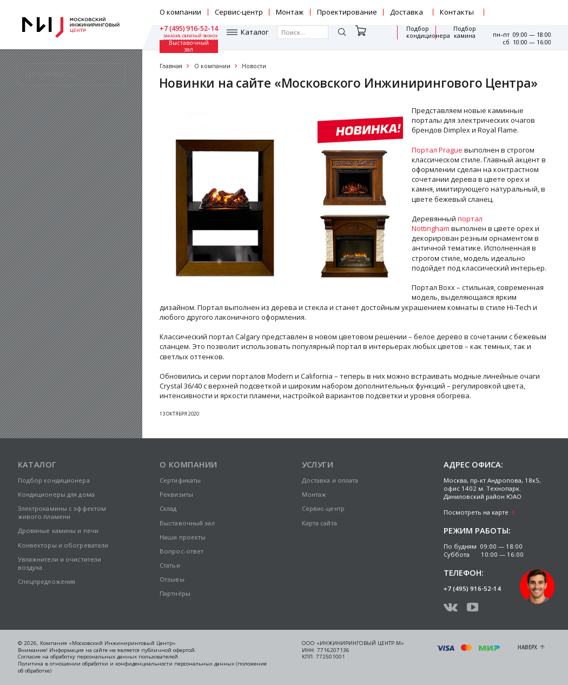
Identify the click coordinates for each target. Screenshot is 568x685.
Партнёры (175, 593)
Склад (168, 508)
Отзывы (172, 579)
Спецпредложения (47, 581)
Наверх (527, 647)
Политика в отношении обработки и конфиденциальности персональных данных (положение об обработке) (142, 667)
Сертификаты (180, 480)
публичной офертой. (168, 650)
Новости (254, 66)
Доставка (406, 12)
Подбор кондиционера (369, 37)
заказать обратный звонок (524, 16)
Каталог (187, 37)
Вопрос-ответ (181, 551)
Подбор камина (417, 37)
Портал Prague (437, 150)
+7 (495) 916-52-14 (521, 8)
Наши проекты (183, 537)
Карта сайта (319, 523)
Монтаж (289, 12)
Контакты (457, 12)
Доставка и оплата (330, 480)
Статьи (170, 565)
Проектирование (347, 12)
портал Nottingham (447, 223)
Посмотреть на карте (476, 512)
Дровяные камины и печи (58, 530)
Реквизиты (176, 494)
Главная (171, 66)
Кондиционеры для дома (56, 494)
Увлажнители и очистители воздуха (60, 563)
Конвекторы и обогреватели (63, 545)
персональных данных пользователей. (128, 656)
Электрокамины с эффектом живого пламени (62, 512)
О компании (180, 12)
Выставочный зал (460, 36)
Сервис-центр (239, 12)
